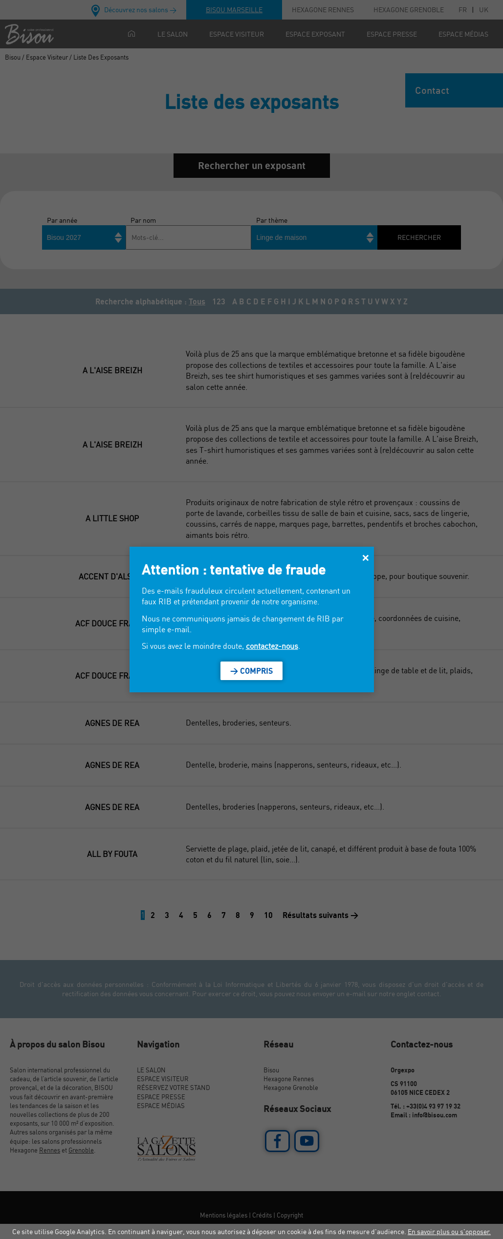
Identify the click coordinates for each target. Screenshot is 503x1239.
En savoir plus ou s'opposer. (449, 1231)
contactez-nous (272, 646)
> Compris (251, 671)
